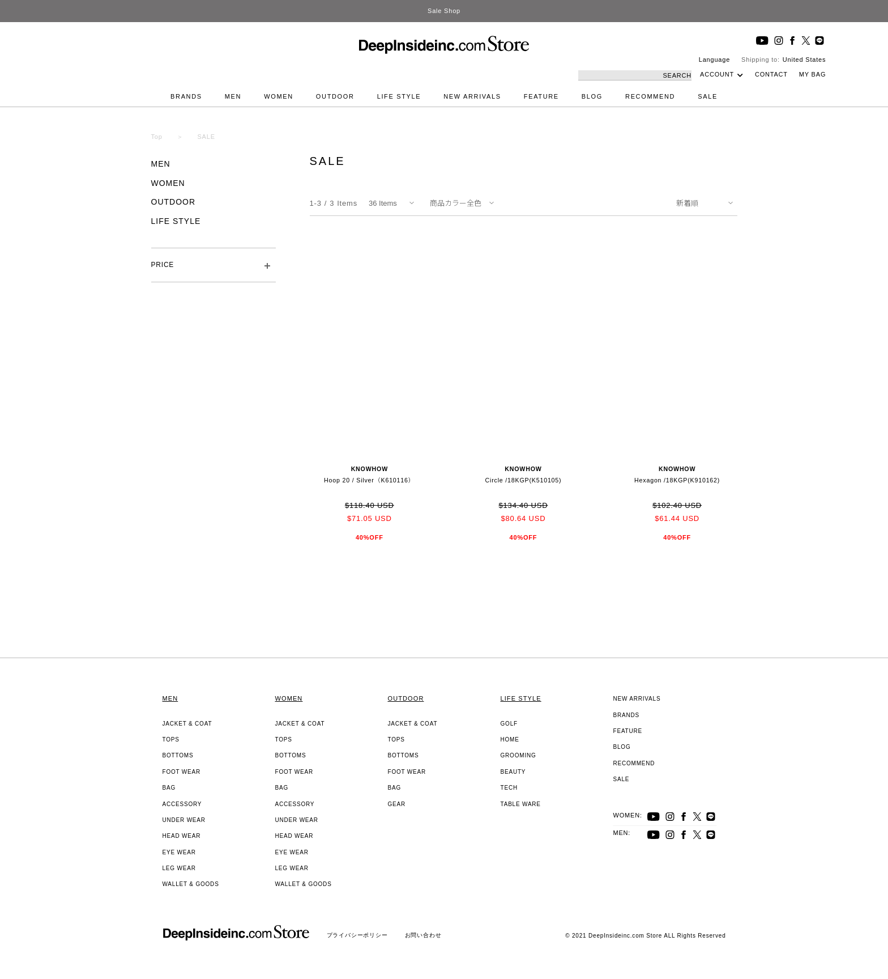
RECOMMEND (650, 96)
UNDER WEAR (184, 820)
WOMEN (278, 96)
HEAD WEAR (182, 836)
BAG (169, 788)
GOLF (509, 724)
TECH (509, 788)
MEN (233, 96)
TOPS (171, 739)
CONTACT (771, 74)
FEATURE (541, 96)
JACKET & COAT (187, 724)
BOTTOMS (178, 755)
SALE (708, 96)
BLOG (592, 96)
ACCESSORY (182, 804)
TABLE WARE (521, 804)
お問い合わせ (423, 935)
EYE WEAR (179, 852)
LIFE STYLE (399, 96)
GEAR (397, 804)
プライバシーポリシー (357, 935)
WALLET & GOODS (191, 884)
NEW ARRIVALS (472, 96)
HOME (510, 739)
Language (714, 59)
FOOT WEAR (182, 772)
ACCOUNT (717, 74)
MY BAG (812, 74)
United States (804, 59)
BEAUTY (513, 772)
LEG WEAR (179, 868)
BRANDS (186, 96)
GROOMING (518, 755)
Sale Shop (444, 10)
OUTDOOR (335, 96)
